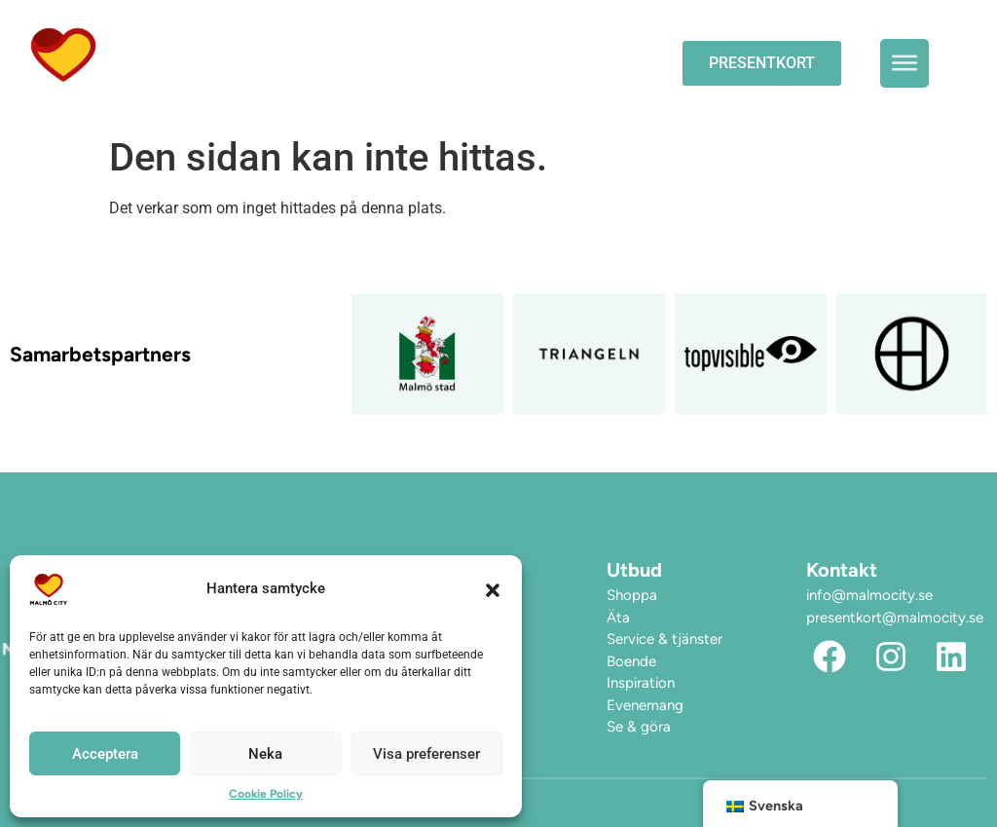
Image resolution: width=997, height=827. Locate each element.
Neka (265, 754)
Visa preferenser (426, 754)
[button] (492, 589)
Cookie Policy (266, 794)
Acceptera (105, 754)
